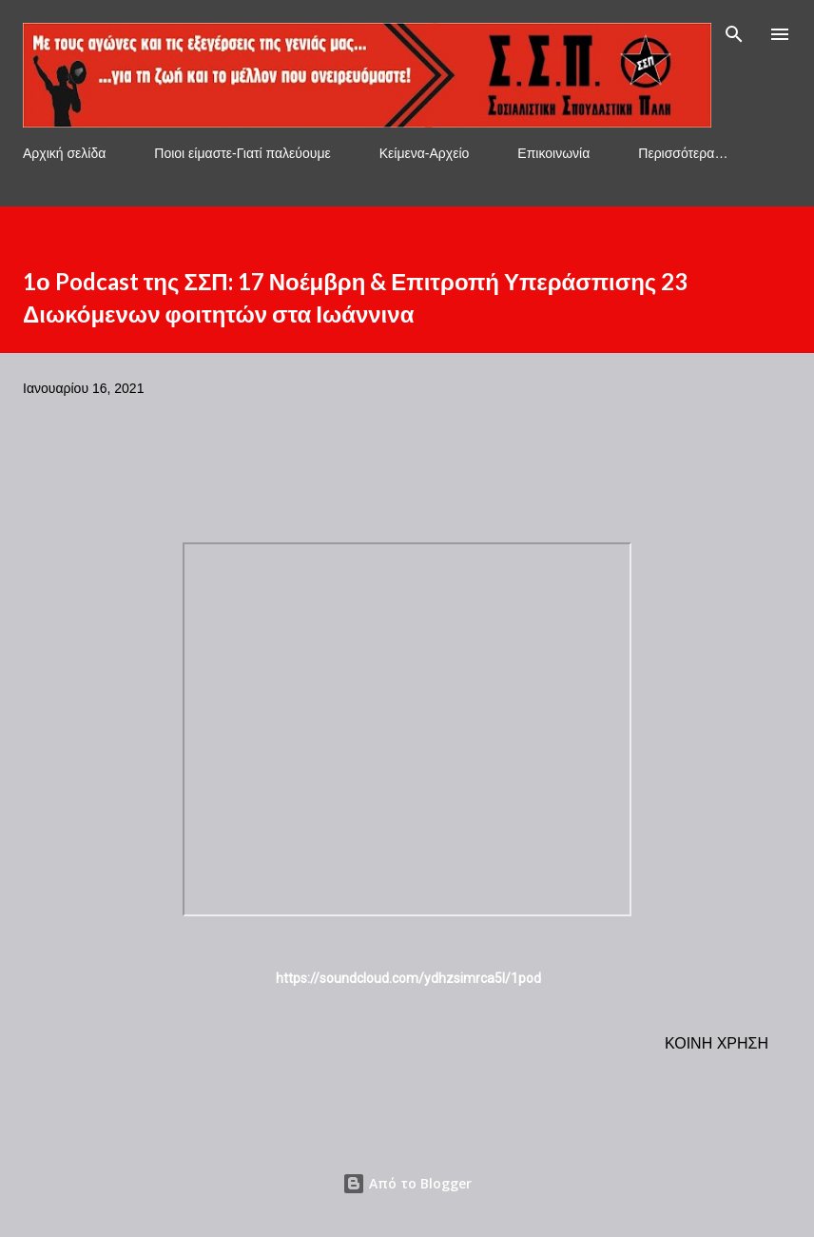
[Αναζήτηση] (734, 34)
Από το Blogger (407, 1183)
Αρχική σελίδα (64, 153)
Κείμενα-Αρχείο (424, 153)
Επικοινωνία (553, 153)
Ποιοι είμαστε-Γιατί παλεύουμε (242, 153)
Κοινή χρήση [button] (716, 1043)
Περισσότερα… (682, 153)
